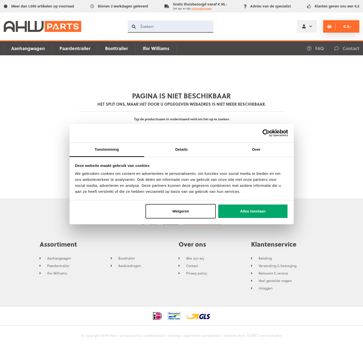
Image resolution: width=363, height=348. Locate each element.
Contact (192, 266)
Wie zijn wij (195, 258)
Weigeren (180, 211)
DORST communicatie (264, 335)
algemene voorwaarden (202, 335)
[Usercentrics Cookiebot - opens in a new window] (266, 133)
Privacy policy (196, 273)
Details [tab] (181, 149)
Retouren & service (273, 273)
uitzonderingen (202, 8)
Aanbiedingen (129, 266)
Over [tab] (256, 149)
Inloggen (266, 288)
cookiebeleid (154, 335)
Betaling (265, 258)
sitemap (174, 335)
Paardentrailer (75, 48)
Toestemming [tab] (107, 149)
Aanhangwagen (28, 48)
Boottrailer (116, 48)
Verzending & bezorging (277, 266)
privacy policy (130, 335)
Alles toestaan (253, 211)
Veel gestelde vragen (275, 281)
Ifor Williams (156, 48)
